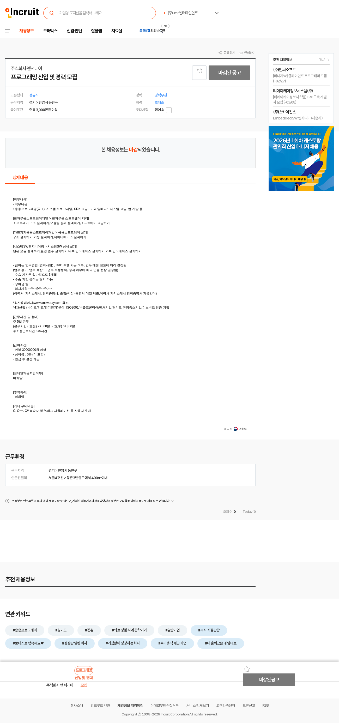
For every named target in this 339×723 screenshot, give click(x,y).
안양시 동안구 (67, 470)
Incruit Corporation (175, 714)
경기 (52, 470)
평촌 (69, 477)
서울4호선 (56, 477)
